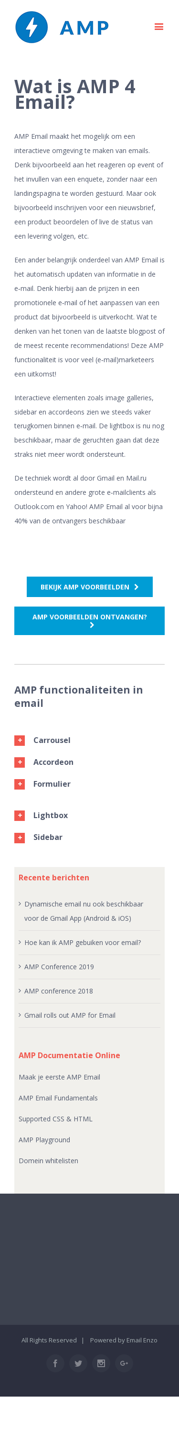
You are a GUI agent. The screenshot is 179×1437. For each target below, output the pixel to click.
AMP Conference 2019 (59, 966)
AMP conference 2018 (58, 990)
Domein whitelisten (48, 1160)
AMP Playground (44, 1139)
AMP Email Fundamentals (58, 1097)
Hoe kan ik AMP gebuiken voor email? (82, 942)
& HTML (79, 1118)
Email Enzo (142, 1340)
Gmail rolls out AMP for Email (70, 1015)
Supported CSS (42, 1118)
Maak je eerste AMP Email (59, 1076)
